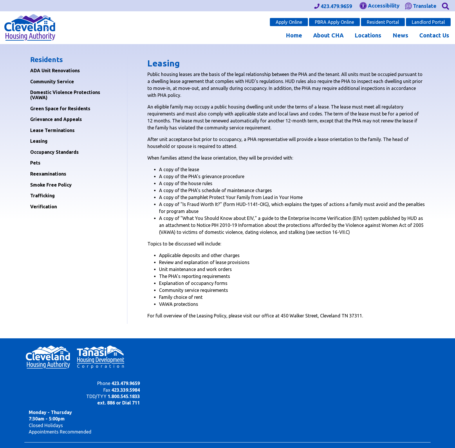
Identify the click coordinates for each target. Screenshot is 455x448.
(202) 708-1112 (75, 410)
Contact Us (434, 35)
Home (294, 35)
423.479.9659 (327, 348)
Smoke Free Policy (51, 184)
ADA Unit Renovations (55, 70)
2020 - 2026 (44, 434)
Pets (35, 162)
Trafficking (42, 195)
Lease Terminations (52, 130)
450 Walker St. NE (45, 439)
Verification (43, 206)
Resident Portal (383, 22)
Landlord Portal (428, 22)
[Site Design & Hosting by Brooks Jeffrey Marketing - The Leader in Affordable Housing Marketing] (393, 435)
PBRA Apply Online (334, 22)
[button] (445, 5)
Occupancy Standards (54, 152)
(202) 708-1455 (119, 410)
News (400, 35)
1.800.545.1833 (325, 361)
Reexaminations (48, 173)
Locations (368, 35)
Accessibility (157, 434)
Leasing (39, 141)
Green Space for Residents (60, 108)
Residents (46, 60)
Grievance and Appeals (56, 119)
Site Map (131, 434)
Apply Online (289, 22)
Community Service (52, 81)
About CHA (328, 35)
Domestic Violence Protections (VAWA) (65, 95)
